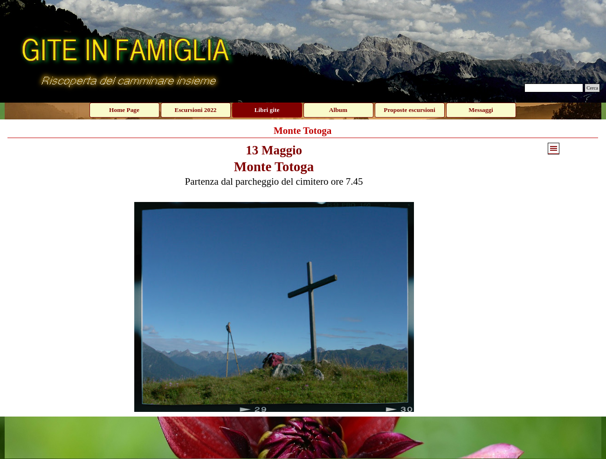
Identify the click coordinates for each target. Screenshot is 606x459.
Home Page (124, 109)
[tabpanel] (274, 170)
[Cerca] (553, 87)
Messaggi (480, 109)
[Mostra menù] (553, 148)
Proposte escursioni (409, 109)
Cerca (592, 87)
